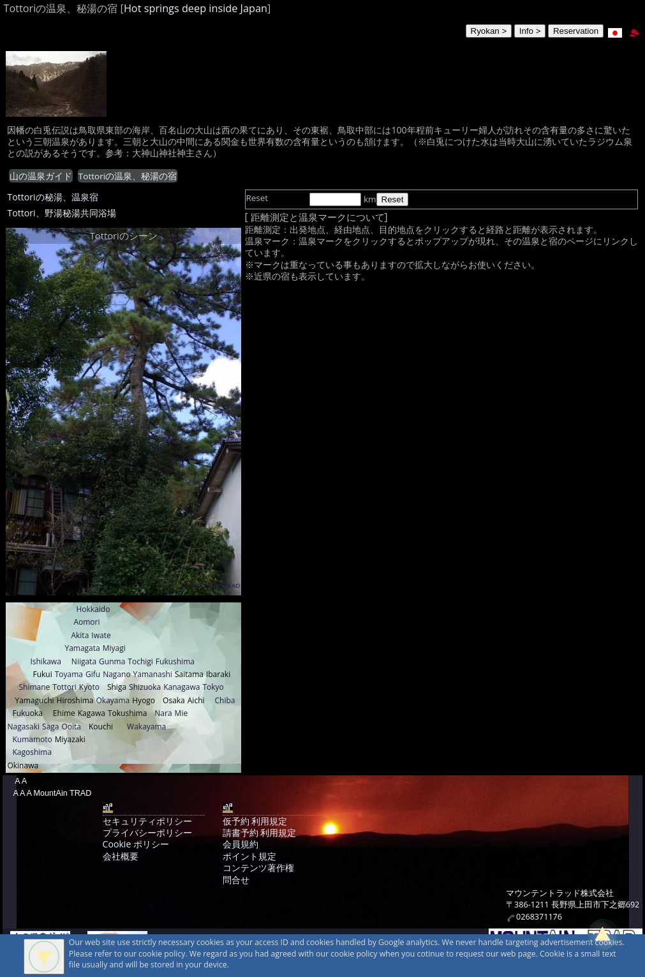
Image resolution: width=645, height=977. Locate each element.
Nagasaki (23, 726)
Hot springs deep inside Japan (195, 8)
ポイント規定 (249, 856)
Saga (50, 726)
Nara (163, 713)
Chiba (225, 700)
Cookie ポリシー (136, 844)
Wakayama (146, 726)
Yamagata (82, 648)
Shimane (34, 687)
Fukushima (175, 661)
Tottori (64, 687)
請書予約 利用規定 (260, 832)
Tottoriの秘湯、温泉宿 (52, 197)
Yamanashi (152, 674)
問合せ (236, 880)
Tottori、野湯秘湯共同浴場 (61, 213)
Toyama (69, 674)
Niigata (83, 661)
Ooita (71, 726)
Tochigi (140, 661)
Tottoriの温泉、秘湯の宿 (127, 176)
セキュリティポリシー (147, 821)
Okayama (113, 700)
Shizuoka (145, 687)
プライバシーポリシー (147, 832)
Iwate (100, 635)
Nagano (116, 674)
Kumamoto (32, 739)
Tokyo (212, 687)
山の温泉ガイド (41, 176)
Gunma (112, 661)
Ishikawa (45, 661)
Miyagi (114, 648)
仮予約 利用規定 (255, 821)
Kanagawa (181, 687)
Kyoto (89, 687)
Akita (80, 635)
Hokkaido (93, 609)
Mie (181, 713)
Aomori (86, 621)
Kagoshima (32, 752)
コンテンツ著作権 (258, 867)
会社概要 (120, 856)
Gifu (92, 674)
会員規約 (240, 844)
